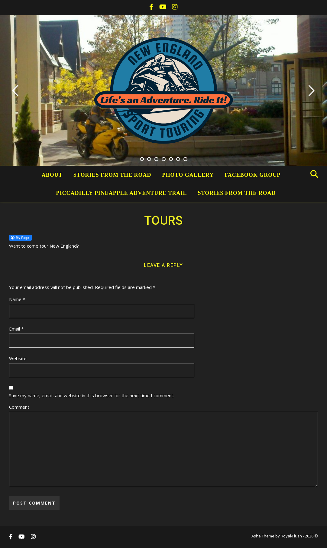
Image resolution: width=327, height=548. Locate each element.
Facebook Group (252, 175)
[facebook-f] (151, 8)
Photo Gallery (188, 175)
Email (16, 329)
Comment (19, 407)
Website (18, 358)
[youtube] (163, 8)
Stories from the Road (112, 175)
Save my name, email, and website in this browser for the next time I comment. (91, 395)
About (52, 175)
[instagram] (174, 8)
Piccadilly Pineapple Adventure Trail (121, 193)
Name (17, 299)
